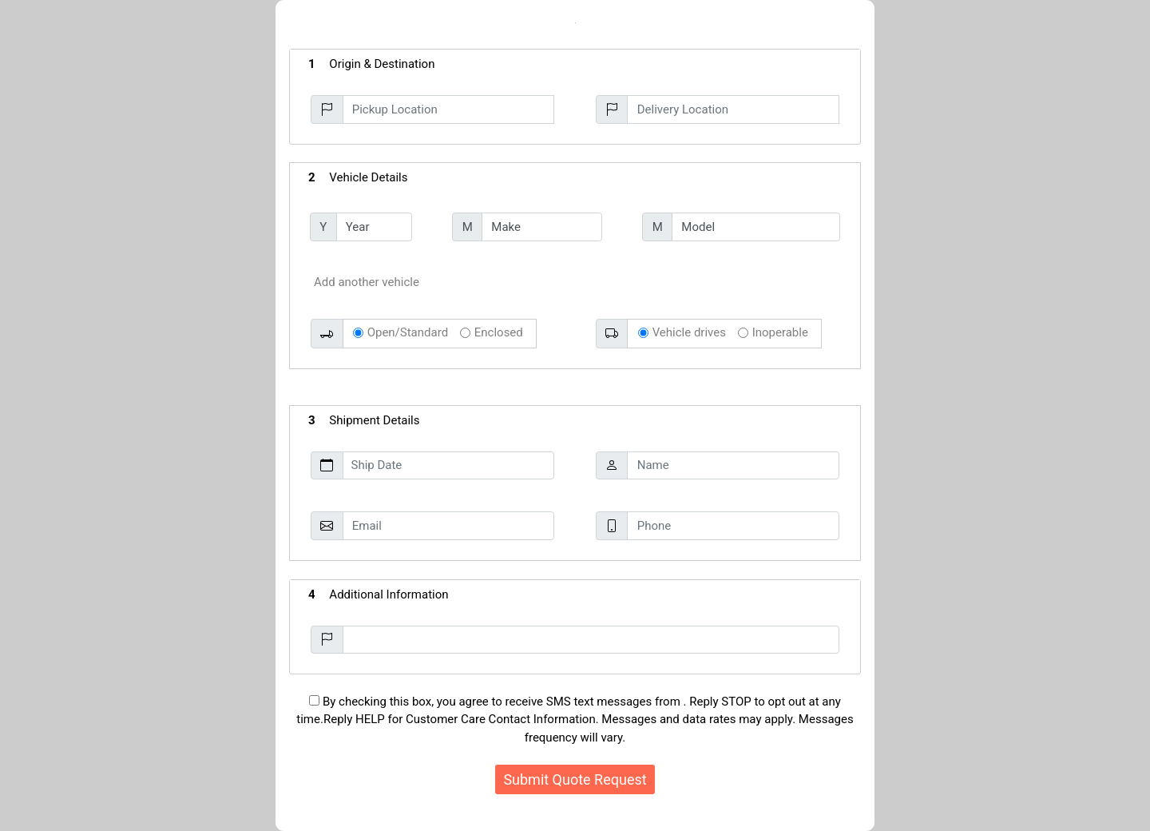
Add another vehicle (366, 282)
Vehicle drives (689, 332)
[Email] (448, 525)
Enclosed (498, 332)
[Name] (733, 465)
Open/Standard (407, 332)
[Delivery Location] (733, 109)
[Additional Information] (591, 640)
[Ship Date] (448, 465)
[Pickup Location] (448, 109)
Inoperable (780, 332)
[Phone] (733, 525)
